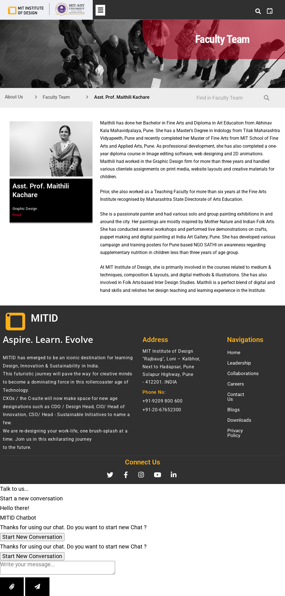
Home (233, 352)
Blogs (233, 405)
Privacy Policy (242, 426)
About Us (14, 97)
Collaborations (243, 373)
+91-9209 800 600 (162, 401)
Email (16, 215)
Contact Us (239, 394)
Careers (235, 384)
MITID (44, 318)
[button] (100, 10)
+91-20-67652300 (161, 409)
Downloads (239, 415)
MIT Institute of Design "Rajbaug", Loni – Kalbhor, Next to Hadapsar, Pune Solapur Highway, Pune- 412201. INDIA (171, 366)
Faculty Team (56, 97)
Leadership (239, 363)
